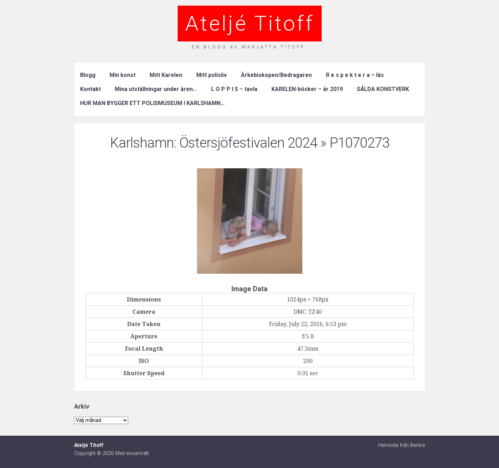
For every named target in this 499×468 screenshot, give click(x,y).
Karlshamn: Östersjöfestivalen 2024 (213, 143)
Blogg (88, 75)
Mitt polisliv (211, 75)
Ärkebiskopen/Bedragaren (276, 75)
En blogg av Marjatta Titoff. (250, 47)
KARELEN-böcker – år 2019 (307, 89)
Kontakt (90, 89)
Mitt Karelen (166, 75)
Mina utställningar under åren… (156, 89)
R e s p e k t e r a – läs (355, 75)
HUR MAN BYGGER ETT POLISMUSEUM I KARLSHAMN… (152, 103)
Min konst (123, 75)
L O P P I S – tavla (234, 89)
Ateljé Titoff (249, 23)
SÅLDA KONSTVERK (383, 89)
